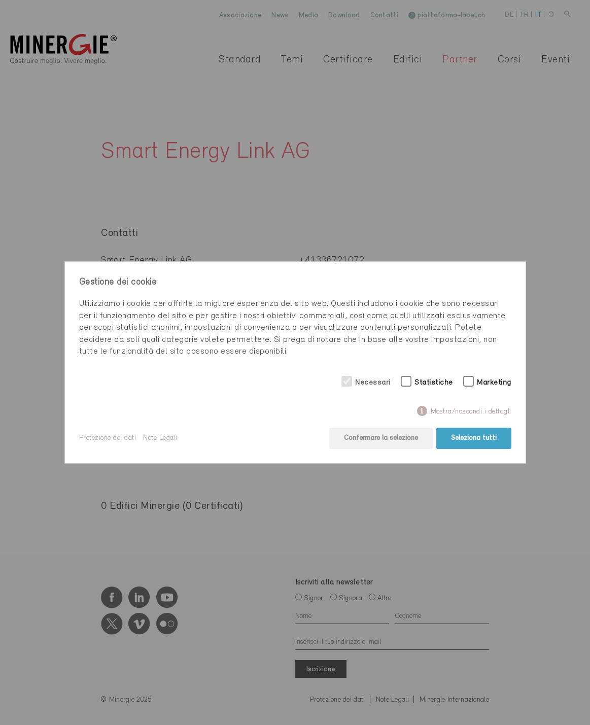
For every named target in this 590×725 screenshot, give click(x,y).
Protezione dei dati (107, 438)
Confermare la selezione (381, 438)
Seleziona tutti (474, 438)
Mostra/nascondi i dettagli (471, 412)
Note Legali (160, 438)
